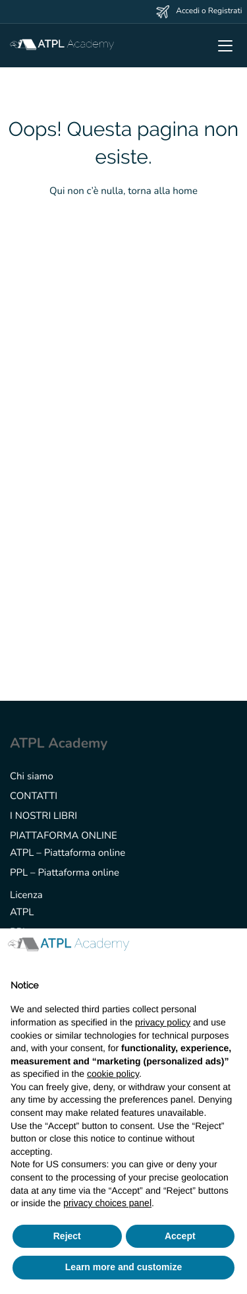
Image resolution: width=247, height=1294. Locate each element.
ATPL (22, 912)
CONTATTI (33, 796)
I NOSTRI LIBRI (43, 816)
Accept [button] (180, 1236)
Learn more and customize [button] (123, 1267)
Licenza (26, 895)
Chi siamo (31, 776)
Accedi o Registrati (209, 11)
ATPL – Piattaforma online (67, 853)
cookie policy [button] (113, 1073)
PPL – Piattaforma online (64, 873)
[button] (229, 949)
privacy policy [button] (162, 1022)
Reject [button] (67, 1236)
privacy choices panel (107, 1203)
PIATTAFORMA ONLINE (63, 836)
